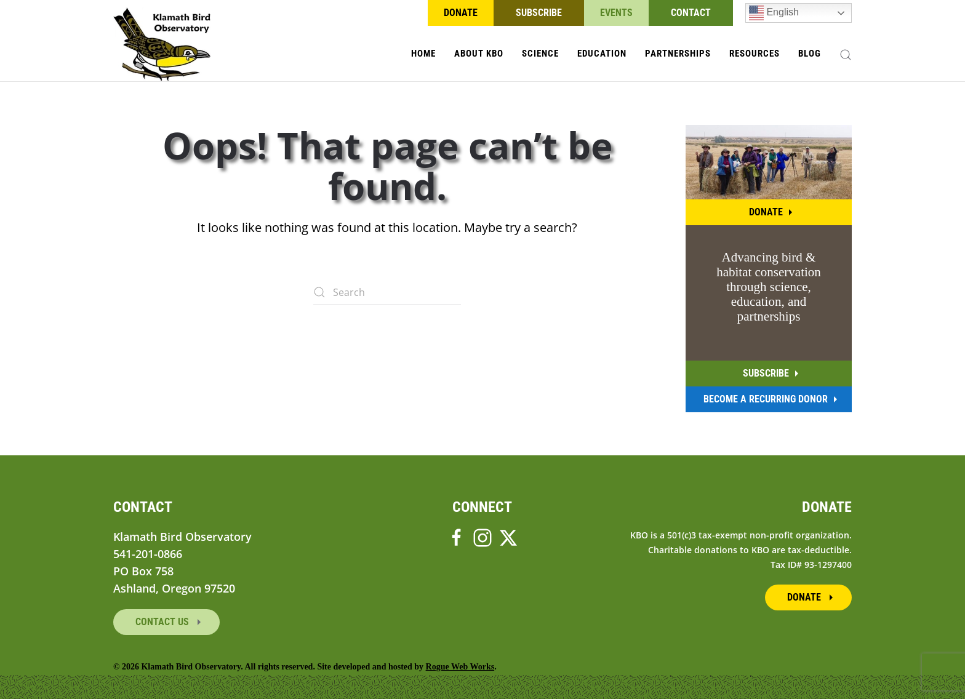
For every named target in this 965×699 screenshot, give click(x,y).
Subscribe (539, 12)
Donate (461, 12)
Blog (809, 53)
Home (423, 53)
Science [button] (540, 53)
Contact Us (163, 622)
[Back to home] (162, 44)
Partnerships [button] (678, 53)
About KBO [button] (478, 53)
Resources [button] (754, 53)
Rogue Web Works (460, 666)
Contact (691, 12)
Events (616, 12)
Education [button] (602, 53)
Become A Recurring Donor (765, 399)
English (774, 13)
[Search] (387, 292)
